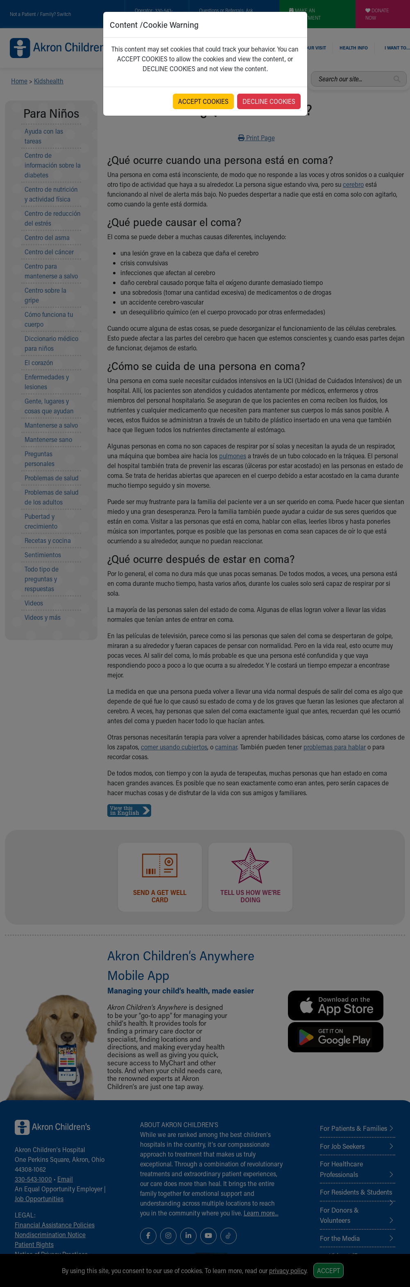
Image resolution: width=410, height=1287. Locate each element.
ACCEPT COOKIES (203, 101)
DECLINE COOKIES (268, 101)
